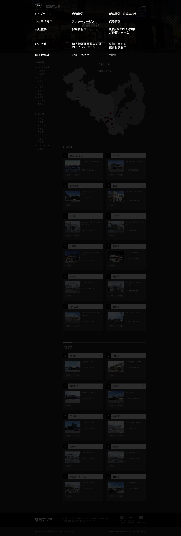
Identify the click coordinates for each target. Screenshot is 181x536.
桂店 (40, 77)
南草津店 (41, 125)
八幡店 (41, 139)
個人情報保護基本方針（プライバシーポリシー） (59, 531)
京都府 (100, 70)
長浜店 (41, 149)
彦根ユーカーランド (46, 145)
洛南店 (41, 91)
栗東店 (41, 129)
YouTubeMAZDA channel (141, 520)
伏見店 (41, 87)
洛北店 (41, 81)
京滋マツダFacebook (122, 520)
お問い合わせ (39, 531)
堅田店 (41, 122)
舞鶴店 (41, 104)
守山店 (41, 132)
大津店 (41, 119)
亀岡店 (41, 97)
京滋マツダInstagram (131, 520)
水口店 (41, 136)
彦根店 (41, 142)
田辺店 (41, 94)
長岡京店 (41, 74)
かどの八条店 (43, 67)
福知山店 (41, 101)
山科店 (41, 84)
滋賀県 (108, 70)
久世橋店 (41, 71)
